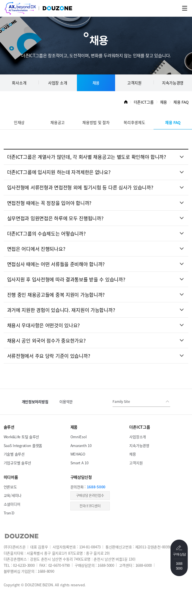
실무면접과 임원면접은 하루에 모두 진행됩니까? (55, 218)
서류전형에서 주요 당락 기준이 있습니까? (48, 355)
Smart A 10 (79, 462)
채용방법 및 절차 (95, 122)
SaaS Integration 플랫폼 (23, 445)
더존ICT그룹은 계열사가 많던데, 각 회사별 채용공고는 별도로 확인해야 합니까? (86, 156)
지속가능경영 (173, 82)
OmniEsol (78, 436)
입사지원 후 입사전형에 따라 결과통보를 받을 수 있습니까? (66, 279)
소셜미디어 (12, 504)
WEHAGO (77, 454)
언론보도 (10, 486)
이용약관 (66, 401)
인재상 (19, 122)
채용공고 (57, 122)
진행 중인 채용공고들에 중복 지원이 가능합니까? (56, 294)
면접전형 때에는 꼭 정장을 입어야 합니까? (49, 202)
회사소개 (19, 82)
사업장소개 (137, 436)
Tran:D (9, 513)
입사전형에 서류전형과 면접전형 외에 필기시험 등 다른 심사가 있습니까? (80, 187)
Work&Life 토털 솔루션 (21, 436)
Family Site (121, 401)
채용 (96, 82)
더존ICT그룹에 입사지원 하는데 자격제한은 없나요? (59, 172)
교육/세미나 (12, 495)
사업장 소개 (57, 82)
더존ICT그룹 (144, 102)
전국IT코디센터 (90, 505)
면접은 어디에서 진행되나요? (36, 248)
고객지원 (134, 82)
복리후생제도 (134, 122)
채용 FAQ (172, 122)
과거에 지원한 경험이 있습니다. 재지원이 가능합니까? (61, 309)
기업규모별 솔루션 (17, 462)
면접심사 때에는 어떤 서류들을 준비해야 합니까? (56, 264)
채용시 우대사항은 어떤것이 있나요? (43, 325)
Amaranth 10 (81, 445)
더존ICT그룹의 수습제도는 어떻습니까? (46, 233)
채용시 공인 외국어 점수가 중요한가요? (46, 340)
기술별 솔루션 (14, 454)
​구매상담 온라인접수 (90, 495)
